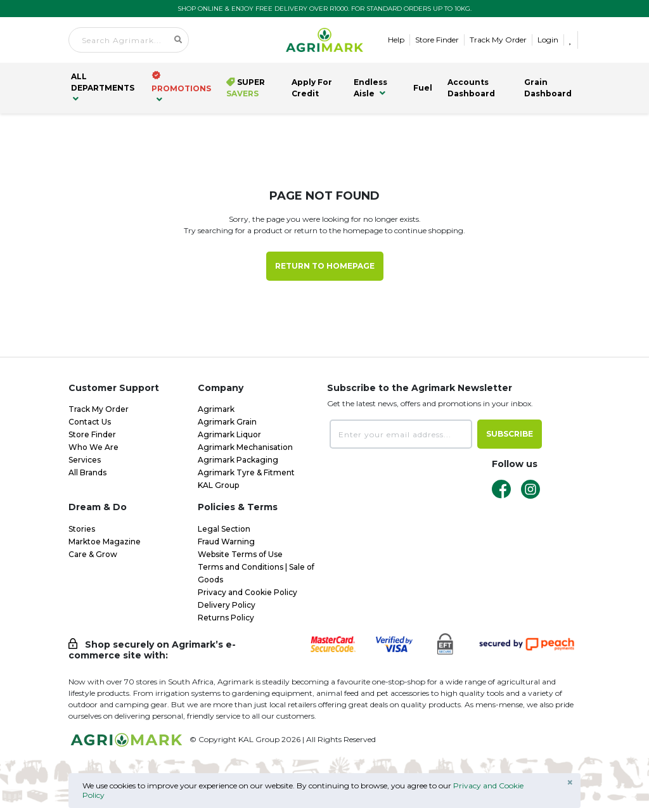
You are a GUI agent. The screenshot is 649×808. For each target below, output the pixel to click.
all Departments (102, 87)
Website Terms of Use (240, 554)
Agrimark (216, 409)
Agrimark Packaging (238, 460)
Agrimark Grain (227, 421)
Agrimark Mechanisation (245, 447)
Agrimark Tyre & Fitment (246, 472)
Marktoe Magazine (104, 541)
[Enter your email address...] (401, 434)
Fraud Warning (226, 541)
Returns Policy (226, 617)
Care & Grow (92, 554)
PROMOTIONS (181, 87)
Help (396, 39)
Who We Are (93, 447)
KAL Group (218, 485)
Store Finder (437, 39)
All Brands (87, 472)
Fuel (422, 88)
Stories (81, 529)
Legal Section (224, 529)
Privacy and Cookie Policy (247, 592)
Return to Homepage (325, 266)
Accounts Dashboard (471, 87)
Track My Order (498, 39)
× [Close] (570, 782)
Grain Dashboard (548, 87)
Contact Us (89, 421)
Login (547, 39)
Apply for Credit (312, 87)
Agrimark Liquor (229, 434)
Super (245, 87)
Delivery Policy (226, 605)
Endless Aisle (370, 87)
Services (84, 460)
